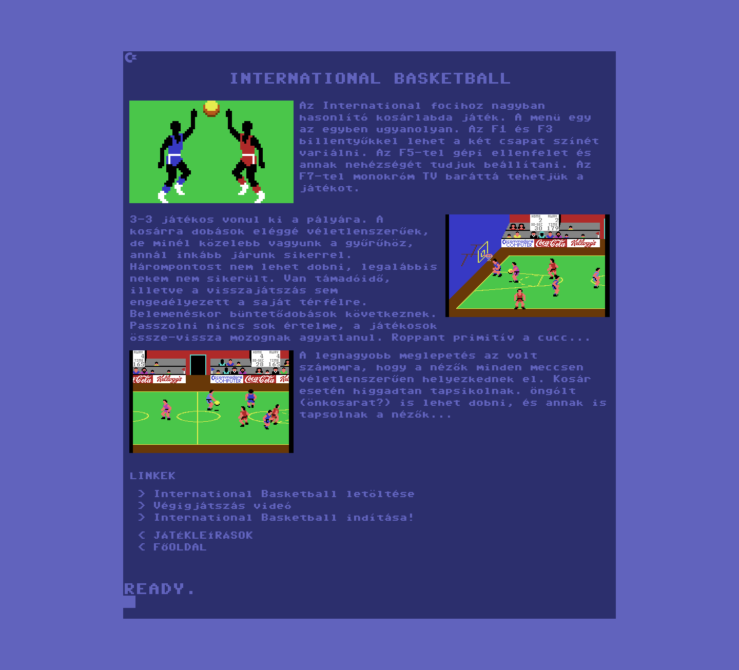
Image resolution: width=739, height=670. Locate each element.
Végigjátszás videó (222, 506)
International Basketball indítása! (284, 518)
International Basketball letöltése (284, 494)
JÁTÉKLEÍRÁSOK (203, 536)
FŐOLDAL (180, 548)
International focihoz (402, 106)
